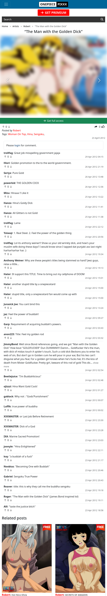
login (17, 145)
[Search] (102, 19)
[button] (8, 80)
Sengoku (39, 134)
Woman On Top (17, 134)
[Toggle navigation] (6, 4)
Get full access (53, 120)
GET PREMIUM (53, 12)
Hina (30, 134)
